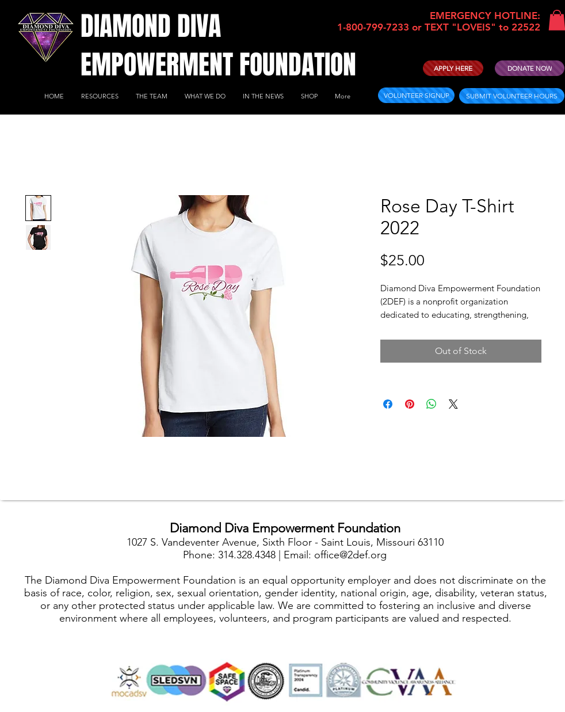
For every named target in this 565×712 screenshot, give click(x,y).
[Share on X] (453, 404)
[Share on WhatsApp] (431, 404)
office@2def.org (350, 555)
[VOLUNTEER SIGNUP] (416, 95)
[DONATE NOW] (529, 68)
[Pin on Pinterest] (410, 404)
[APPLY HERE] (453, 68)
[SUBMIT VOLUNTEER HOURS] (511, 96)
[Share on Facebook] (388, 404)
